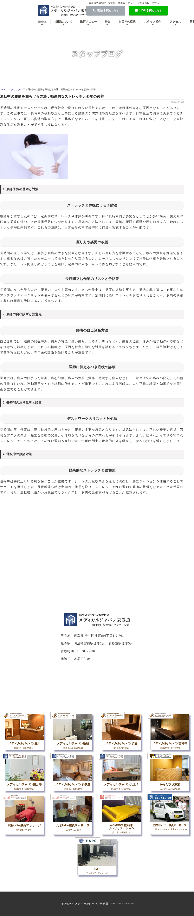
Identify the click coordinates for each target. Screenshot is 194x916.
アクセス (175, 21)
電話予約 (106, 10)
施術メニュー (88, 21)
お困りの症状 (127, 21)
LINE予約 (148, 10)
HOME (42, 21)
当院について (63, 21)
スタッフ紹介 (152, 21)
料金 (107, 21)
